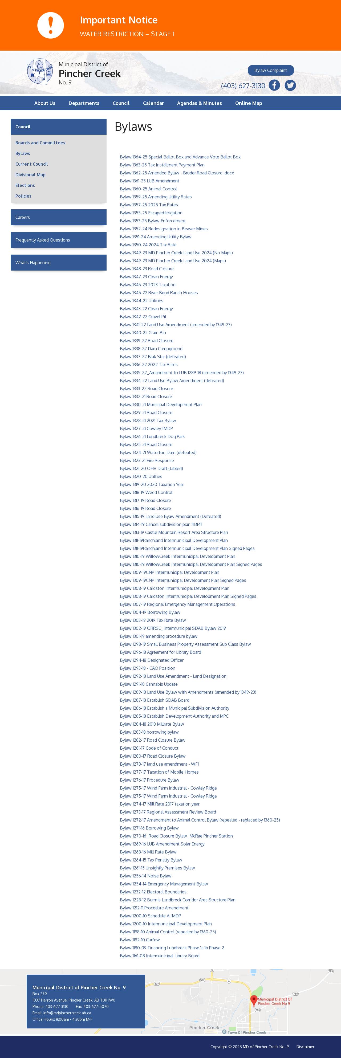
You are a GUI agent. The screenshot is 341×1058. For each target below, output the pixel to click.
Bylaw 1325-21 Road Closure (146, 444)
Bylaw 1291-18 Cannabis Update (149, 684)
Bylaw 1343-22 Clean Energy (146, 308)
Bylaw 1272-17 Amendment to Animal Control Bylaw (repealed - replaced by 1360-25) (200, 820)
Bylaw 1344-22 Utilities (141, 300)
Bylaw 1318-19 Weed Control (146, 492)
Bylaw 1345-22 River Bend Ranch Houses (159, 292)
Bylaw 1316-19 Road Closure (145, 508)
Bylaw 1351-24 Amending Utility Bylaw (156, 236)
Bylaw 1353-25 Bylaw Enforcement (153, 220)
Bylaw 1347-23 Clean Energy (146, 276)
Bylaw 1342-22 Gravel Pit (143, 316)
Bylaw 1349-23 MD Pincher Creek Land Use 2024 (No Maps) (176, 252)
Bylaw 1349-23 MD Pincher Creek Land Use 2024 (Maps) (173, 260)
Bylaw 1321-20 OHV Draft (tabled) (151, 468)
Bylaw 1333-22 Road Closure (146, 388)
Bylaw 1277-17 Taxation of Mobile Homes (159, 772)
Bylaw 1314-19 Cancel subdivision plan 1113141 (161, 524)
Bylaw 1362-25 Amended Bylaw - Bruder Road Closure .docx (177, 172)
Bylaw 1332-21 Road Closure (146, 396)
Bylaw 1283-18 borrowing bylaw (149, 732)
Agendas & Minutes (199, 103)
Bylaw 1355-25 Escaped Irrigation (151, 212)
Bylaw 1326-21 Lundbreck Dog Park (152, 436)
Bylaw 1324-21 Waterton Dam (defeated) (158, 452)
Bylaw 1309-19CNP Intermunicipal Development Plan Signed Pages (183, 580)
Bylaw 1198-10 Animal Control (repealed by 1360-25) (168, 931)
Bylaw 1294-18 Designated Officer (152, 660)
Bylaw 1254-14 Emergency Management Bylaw (164, 884)
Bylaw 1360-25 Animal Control (148, 188)
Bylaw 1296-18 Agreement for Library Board (160, 652)
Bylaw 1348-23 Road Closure (147, 268)
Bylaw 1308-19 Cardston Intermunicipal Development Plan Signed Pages (188, 596)
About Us (44, 103)
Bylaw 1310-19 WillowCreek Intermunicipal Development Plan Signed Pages (191, 564)
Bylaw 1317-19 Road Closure (145, 500)
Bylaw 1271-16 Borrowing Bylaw (149, 828)
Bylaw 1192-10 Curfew (140, 939)
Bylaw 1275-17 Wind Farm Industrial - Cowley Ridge (168, 788)
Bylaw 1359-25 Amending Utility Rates (156, 196)
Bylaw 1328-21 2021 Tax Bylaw (148, 420)
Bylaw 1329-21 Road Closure (146, 412)
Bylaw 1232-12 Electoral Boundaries (153, 891)
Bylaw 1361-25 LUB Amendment (149, 180)
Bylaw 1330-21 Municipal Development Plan (161, 404)
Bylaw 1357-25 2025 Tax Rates (149, 204)
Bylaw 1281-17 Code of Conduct (149, 748)
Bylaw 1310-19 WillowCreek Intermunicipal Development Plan (177, 556)
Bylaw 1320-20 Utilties (141, 476)
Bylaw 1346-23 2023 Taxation (148, 284)
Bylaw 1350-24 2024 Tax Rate (148, 244)
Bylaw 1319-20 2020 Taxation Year (152, 484)
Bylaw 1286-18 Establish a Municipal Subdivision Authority (174, 708)
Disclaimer (305, 1046)
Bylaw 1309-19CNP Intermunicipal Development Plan (169, 572)
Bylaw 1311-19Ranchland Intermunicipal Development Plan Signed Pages (187, 548)
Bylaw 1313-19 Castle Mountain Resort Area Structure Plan (174, 532)
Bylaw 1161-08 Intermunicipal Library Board (160, 955)
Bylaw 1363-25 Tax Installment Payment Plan (162, 165)
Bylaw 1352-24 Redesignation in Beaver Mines (164, 228)
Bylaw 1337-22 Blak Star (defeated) (153, 356)
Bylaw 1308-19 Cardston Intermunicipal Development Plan (174, 588)
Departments (84, 103)
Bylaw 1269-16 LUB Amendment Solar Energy (162, 844)
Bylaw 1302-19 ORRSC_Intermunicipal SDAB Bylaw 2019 (173, 628)
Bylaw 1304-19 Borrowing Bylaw (150, 612)
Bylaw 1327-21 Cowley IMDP (146, 428)
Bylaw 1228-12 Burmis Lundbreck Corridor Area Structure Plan (178, 899)
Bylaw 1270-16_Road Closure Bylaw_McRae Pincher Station (176, 836)
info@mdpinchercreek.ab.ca (67, 1013)
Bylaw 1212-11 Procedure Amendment (154, 907)
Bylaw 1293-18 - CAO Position (147, 668)
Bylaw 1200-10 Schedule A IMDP (150, 915)
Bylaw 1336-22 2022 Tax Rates (149, 364)
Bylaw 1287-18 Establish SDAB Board (154, 700)
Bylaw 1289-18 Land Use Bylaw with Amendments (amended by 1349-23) (188, 692)
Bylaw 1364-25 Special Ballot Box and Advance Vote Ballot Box (180, 157)
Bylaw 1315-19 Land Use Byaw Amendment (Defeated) (170, 516)
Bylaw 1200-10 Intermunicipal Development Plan (166, 923)
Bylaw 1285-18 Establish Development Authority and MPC (174, 716)
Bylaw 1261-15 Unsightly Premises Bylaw (157, 868)
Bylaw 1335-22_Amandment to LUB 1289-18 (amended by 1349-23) (182, 372)
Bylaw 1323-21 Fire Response (147, 460)
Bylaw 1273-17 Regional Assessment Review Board (168, 812)
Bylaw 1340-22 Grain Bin (143, 332)
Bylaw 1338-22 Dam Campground (151, 348)
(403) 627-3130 (243, 85)
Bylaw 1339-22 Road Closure (146, 340)
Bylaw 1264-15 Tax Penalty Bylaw (151, 860)
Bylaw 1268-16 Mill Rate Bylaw (148, 852)
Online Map (248, 103)
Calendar (153, 103)
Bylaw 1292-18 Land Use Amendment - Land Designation (173, 676)
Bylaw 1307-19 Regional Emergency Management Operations (177, 604)
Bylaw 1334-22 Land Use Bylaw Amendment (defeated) (172, 380)
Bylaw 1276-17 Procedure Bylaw (149, 780)
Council (121, 103)
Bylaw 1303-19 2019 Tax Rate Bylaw (153, 620)
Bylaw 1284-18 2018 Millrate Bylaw (152, 724)
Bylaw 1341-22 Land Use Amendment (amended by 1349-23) (176, 324)
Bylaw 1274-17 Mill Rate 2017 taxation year (160, 804)
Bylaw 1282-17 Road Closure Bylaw (152, 740)
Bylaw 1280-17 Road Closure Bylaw (153, 756)
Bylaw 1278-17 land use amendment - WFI (159, 764)
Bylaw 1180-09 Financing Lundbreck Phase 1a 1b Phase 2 (172, 947)
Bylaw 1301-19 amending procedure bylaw (158, 636)
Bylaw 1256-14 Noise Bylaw (146, 876)
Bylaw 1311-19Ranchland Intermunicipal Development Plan (174, 540)
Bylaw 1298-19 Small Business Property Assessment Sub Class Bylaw (185, 644)
